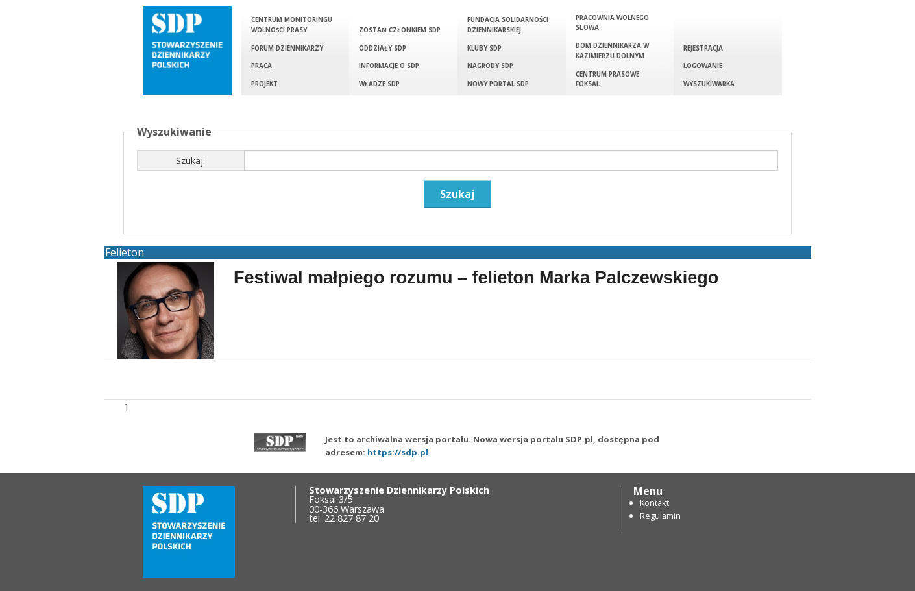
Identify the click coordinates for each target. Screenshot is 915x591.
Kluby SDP (484, 48)
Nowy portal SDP (498, 84)
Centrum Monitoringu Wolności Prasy (291, 25)
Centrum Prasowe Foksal (607, 79)
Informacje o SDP (389, 66)
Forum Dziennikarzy (287, 48)
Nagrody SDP (490, 66)
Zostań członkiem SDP (400, 30)
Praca (261, 66)
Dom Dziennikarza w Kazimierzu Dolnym (612, 51)
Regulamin (660, 516)
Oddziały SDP (382, 48)
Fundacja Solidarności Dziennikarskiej (507, 25)
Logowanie (702, 66)
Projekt (264, 84)
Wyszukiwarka (709, 84)
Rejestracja (703, 48)
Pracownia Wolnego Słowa (612, 23)
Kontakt (654, 503)
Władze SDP (379, 84)
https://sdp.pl (397, 452)
